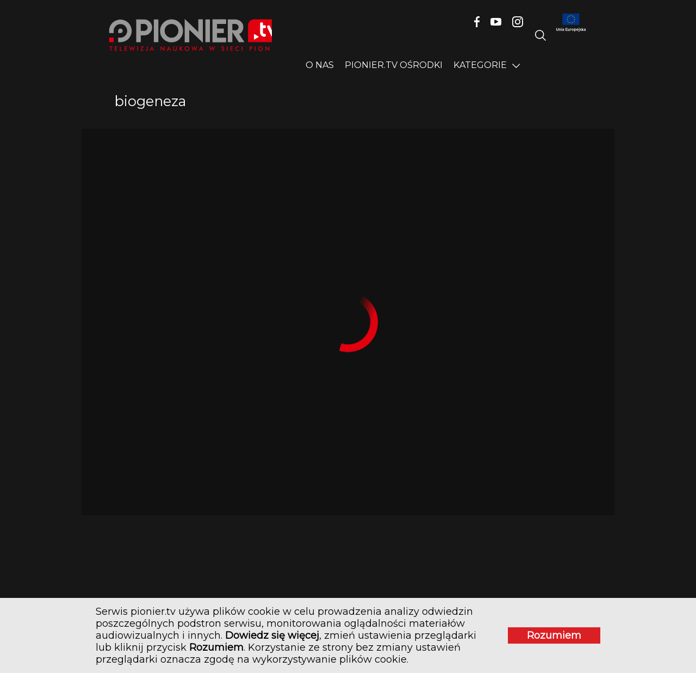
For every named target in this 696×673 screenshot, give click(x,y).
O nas (320, 65)
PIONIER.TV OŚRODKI (394, 65)
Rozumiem (541, 630)
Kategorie (480, 65)
